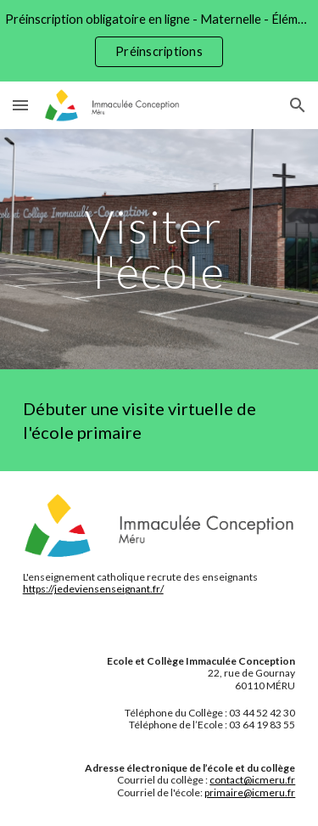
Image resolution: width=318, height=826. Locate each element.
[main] (159, 249)
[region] (159, 40)
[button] (20, 104)
